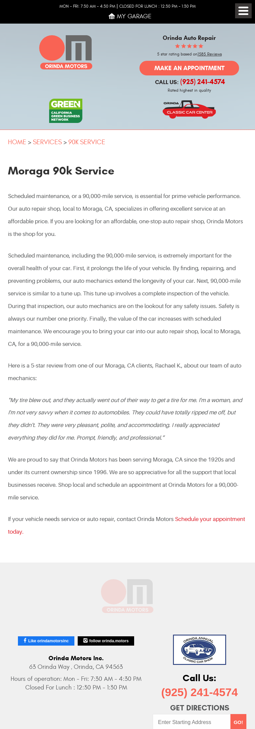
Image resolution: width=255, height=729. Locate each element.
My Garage (134, 16)
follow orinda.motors (109, 641)
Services (47, 142)
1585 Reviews (210, 54)
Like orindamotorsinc (48, 641)
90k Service (86, 142)
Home (17, 142)
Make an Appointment (189, 68)
